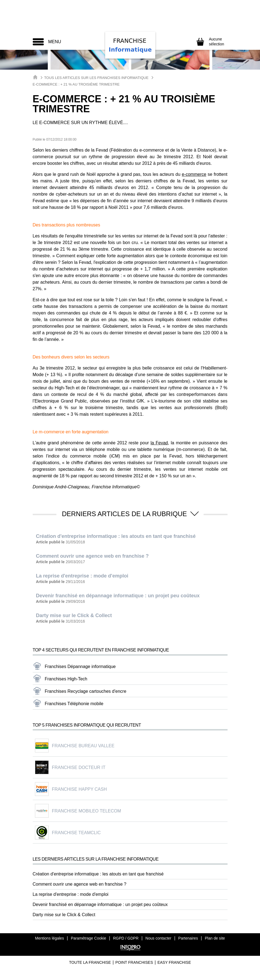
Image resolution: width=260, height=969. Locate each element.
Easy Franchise (174, 962)
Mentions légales (49, 938)
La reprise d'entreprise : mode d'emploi (71, 894)
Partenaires (188, 938)
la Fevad (159, 442)
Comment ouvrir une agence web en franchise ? (80, 884)
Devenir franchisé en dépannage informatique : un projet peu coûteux (100, 904)
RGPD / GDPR (126, 938)
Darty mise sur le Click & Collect (64, 914)
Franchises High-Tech (66, 679)
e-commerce (194, 174)
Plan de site (215, 938)
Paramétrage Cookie (88, 938)
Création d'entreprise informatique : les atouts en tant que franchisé (98, 874)
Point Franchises (134, 962)
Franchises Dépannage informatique (80, 666)
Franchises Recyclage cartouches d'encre (86, 691)
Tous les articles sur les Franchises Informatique (96, 78)
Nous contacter (158, 938)
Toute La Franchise (90, 962)
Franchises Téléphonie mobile (74, 703)
